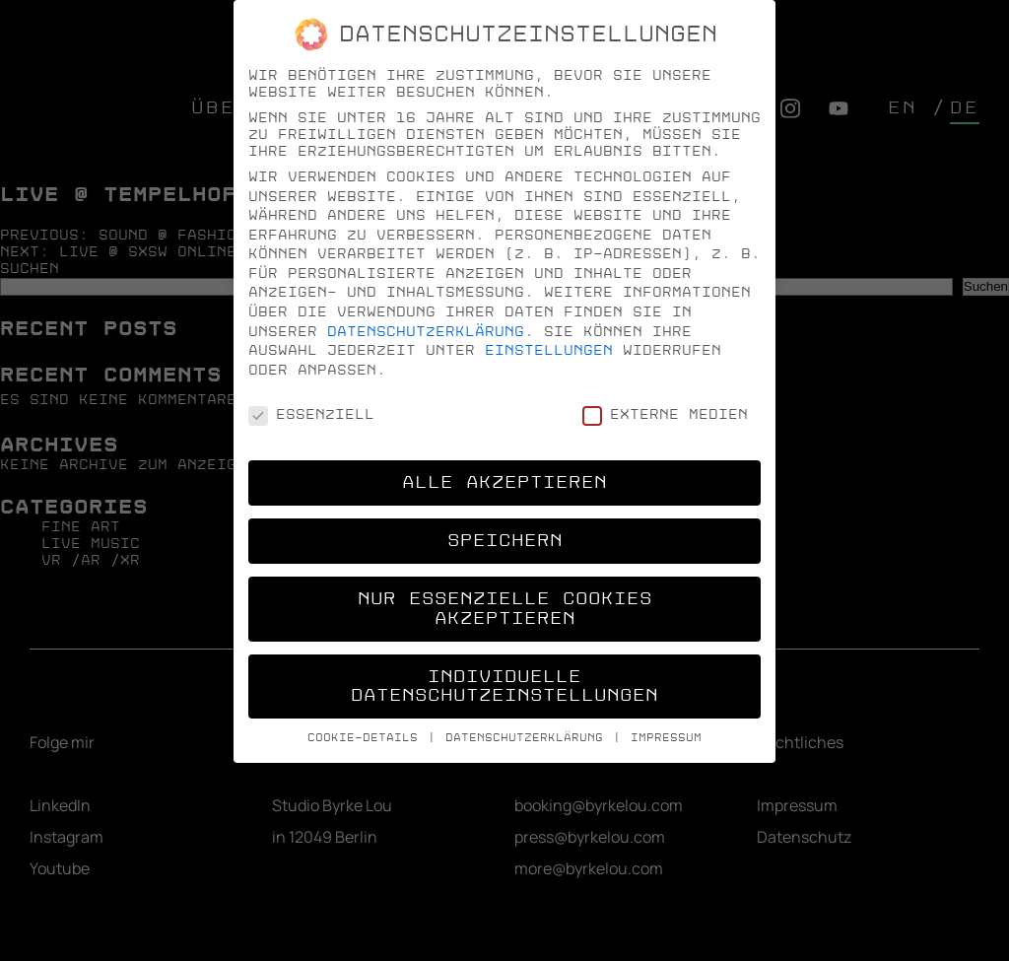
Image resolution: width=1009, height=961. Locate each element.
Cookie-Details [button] (366, 737)
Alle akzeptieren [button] (504, 482)
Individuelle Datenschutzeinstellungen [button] (504, 686)
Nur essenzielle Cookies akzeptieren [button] (505, 608)
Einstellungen (549, 350)
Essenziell (311, 414)
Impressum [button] (666, 737)
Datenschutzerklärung (425, 331)
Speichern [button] (505, 540)
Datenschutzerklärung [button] (528, 737)
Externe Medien (665, 414)
